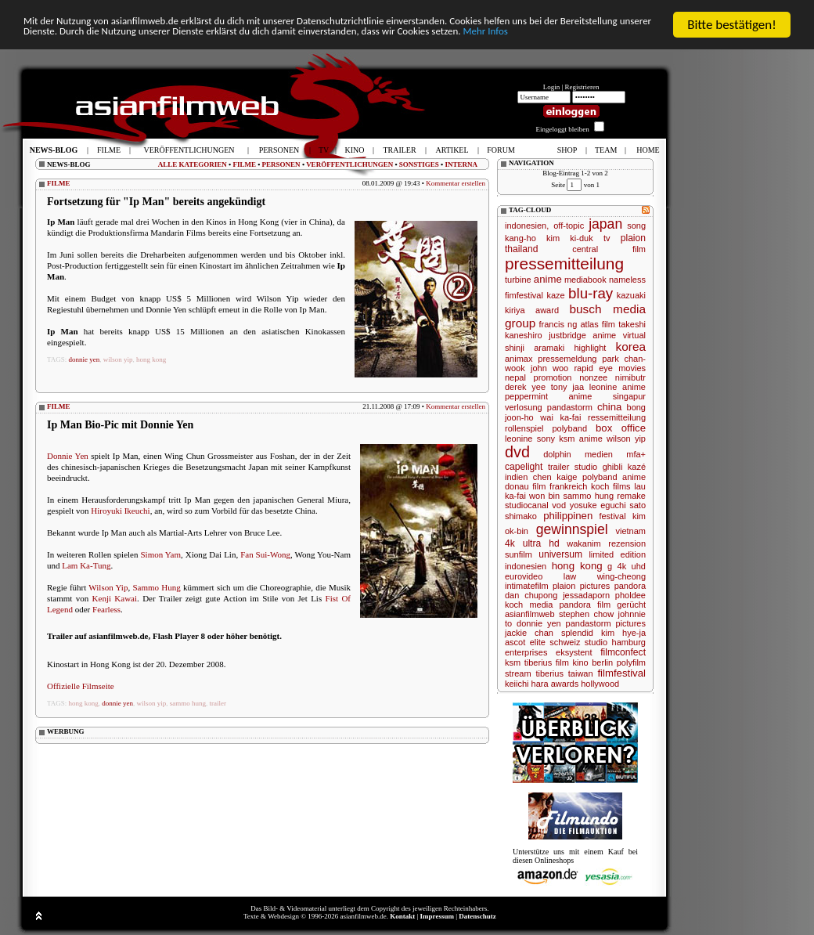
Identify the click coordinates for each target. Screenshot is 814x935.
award (547, 310)
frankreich (568, 486)
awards (564, 683)
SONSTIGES (419, 164)
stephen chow (586, 614)
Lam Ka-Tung (86, 565)
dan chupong (531, 595)
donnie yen (84, 359)
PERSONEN (281, 164)
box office (621, 428)
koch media (529, 604)
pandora (630, 585)
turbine (518, 279)
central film (609, 249)
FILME (244, 164)
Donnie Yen (67, 455)
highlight (590, 347)
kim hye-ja (623, 632)
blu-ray (590, 293)
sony (546, 438)
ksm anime (580, 438)
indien (516, 477)
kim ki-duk (569, 238)
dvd (517, 451)
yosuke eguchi (598, 505)
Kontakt (402, 916)
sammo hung (188, 703)
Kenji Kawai (114, 598)
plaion (633, 238)
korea (631, 346)
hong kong (151, 359)
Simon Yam (160, 554)
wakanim (583, 543)
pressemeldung (567, 358)
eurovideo (523, 576)
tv (606, 238)
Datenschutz (477, 916)
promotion (553, 377)
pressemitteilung (564, 264)
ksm (512, 662)
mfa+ (636, 454)
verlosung (523, 407)
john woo (549, 368)
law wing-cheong (605, 576)
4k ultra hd (532, 543)
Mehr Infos (186, 52)
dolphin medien (578, 454)
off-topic (568, 225)
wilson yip (118, 359)
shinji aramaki (534, 347)
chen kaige (555, 477)
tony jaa (567, 387)
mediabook (585, 279)
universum (560, 554)
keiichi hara (527, 683)
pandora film (585, 604)
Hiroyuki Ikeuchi (120, 510)
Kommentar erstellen (455, 183)
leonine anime (617, 387)
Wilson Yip (108, 587)
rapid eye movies (610, 368)
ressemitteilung (617, 417)
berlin (602, 662)
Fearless (106, 609)
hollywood (600, 683)
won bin (544, 495)
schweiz (564, 642)
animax (518, 358)
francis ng (558, 324)
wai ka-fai (560, 417)
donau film (525, 486)
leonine (518, 438)
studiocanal (527, 505)
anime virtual (619, 335)
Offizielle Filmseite (80, 686)
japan (605, 224)
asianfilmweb (530, 614)
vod (559, 505)
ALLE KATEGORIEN (192, 164)
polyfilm (631, 662)
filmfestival (621, 673)
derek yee (525, 387)
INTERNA (461, 164)
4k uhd (632, 566)
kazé (637, 466)
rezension (627, 543)
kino (580, 662)
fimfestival (524, 295)
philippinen (567, 516)
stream (518, 673)
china (609, 407)
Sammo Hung (156, 587)
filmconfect (623, 652)
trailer (218, 703)
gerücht (631, 604)
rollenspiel (524, 428)
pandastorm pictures (606, 623)
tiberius (549, 673)
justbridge (567, 335)
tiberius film (546, 662)
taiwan (580, 673)
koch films (611, 486)
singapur (629, 396)
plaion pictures (581, 585)
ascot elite (525, 642)
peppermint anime (548, 396)
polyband (569, 428)
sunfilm (518, 554)
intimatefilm (527, 585)
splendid (577, 632)
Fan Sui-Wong (265, 554)
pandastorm (569, 407)
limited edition (617, 554)
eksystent (574, 652)
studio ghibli (598, 466)
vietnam (630, 531)
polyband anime (614, 477)
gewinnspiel (572, 529)
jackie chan (529, 632)
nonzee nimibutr (612, 377)
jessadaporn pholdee (604, 595)
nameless (627, 279)
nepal (515, 377)
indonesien (525, 566)
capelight (523, 466)
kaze (555, 295)
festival (612, 516)
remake (631, 495)
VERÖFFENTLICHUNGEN (349, 164)
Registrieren (582, 87)
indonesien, (527, 225)
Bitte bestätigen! (731, 24)
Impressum (437, 916)
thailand (521, 249)
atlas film (597, 324)
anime (548, 279)
